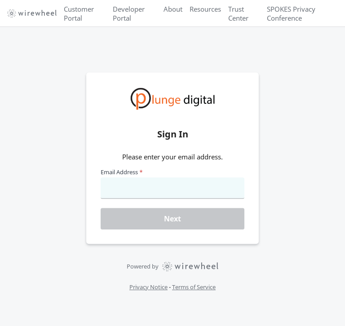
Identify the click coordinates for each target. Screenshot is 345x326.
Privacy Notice (148, 287)
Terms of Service (194, 287)
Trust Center (238, 13)
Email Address (122, 172)
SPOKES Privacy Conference (291, 13)
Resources (205, 8)
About (173, 8)
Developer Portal (129, 13)
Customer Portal (79, 13)
